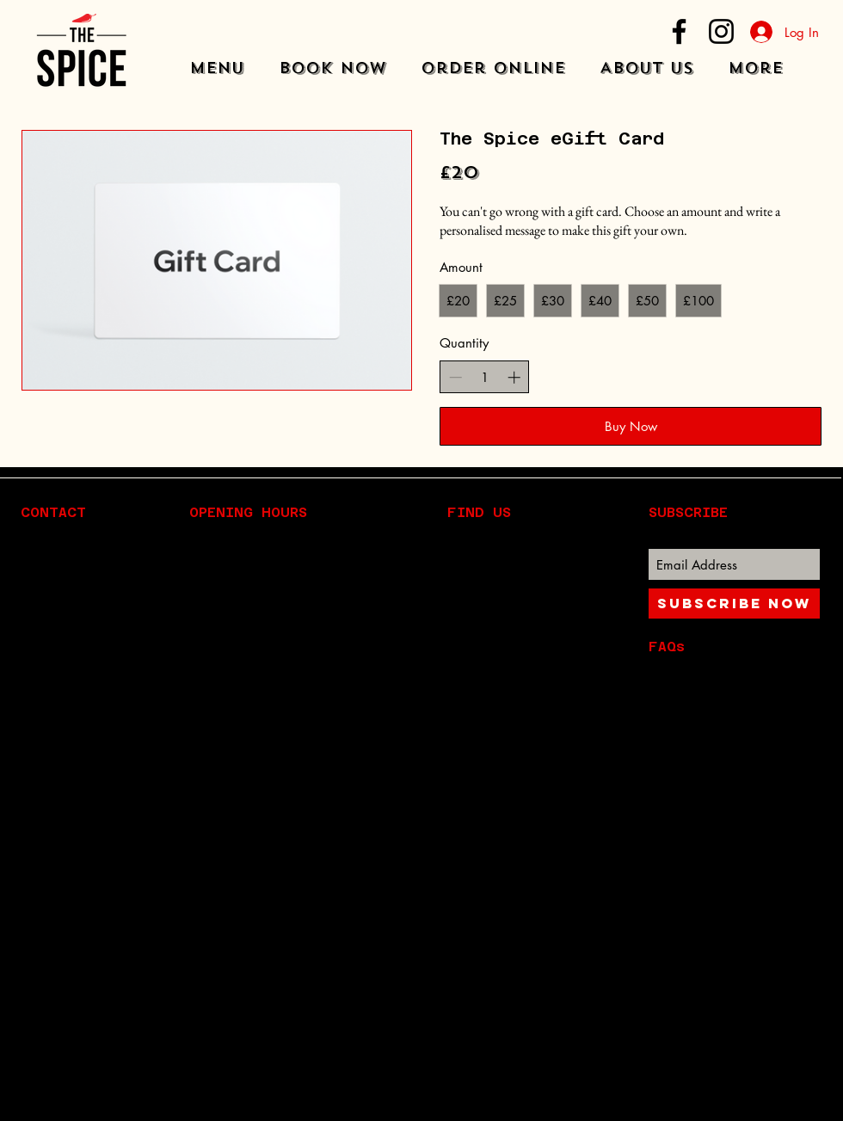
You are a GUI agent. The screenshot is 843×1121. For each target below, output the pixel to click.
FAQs (667, 646)
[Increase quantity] (514, 377)
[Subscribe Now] (734, 603)
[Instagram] (721, 31)
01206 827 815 (98, 694)
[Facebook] (679, 31)
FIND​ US (479, 512)
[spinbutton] (484, 377)
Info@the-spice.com (106, 673)
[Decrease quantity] (455, 377)
